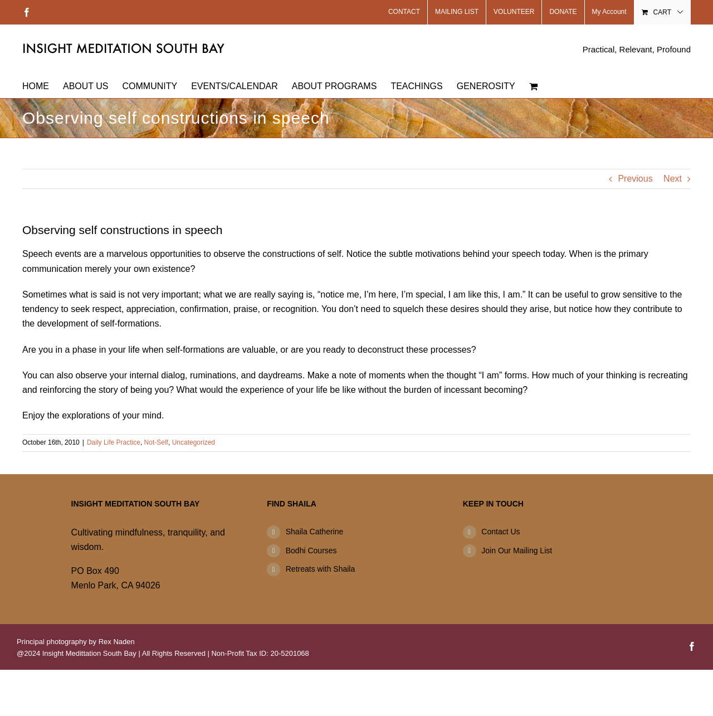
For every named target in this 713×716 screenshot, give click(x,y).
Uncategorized (193, 442)
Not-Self (156, 442)
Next (672, 178)
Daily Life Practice (113, 442)
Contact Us (500, 531)
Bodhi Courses (311, 550)
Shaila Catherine (315, 531)
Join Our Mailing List (516, 550)
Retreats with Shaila (320, 568)
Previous (635, 178)
